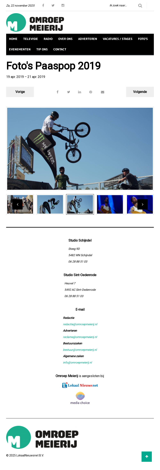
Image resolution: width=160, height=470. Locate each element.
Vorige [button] (20, 92)
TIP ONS (42, 49)
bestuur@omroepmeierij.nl (80, 349)
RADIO (48, 39)
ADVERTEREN (87, 39)
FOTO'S (143, 39)
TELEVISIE (30, 39)
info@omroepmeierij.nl (77, 362)
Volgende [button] (140, 92)
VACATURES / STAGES (117, 39)
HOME (13, 39)
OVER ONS (65, 39)
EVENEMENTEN (20, 49)
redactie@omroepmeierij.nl (80, 324)
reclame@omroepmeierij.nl (80, 337)
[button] (102, 92)
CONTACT (59, 49)
